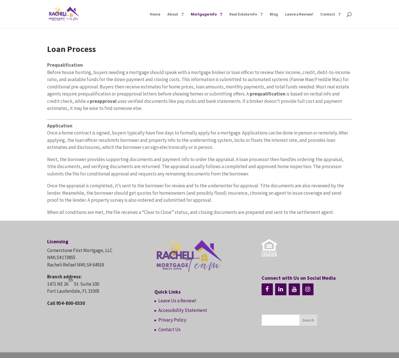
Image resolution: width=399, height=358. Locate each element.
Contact (327, 14)
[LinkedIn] (280, 289)
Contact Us (169, 329)
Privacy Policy (172, 320)
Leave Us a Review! (177, 301)
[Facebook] (267, 289)
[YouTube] (294, 289)
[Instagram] (307, 289)
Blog (274, 14)
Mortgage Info (204, 14)
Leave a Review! (299, 14)
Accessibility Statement (182, 310)
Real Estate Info (243, 14)
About (172, 14)
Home (155, 14)
